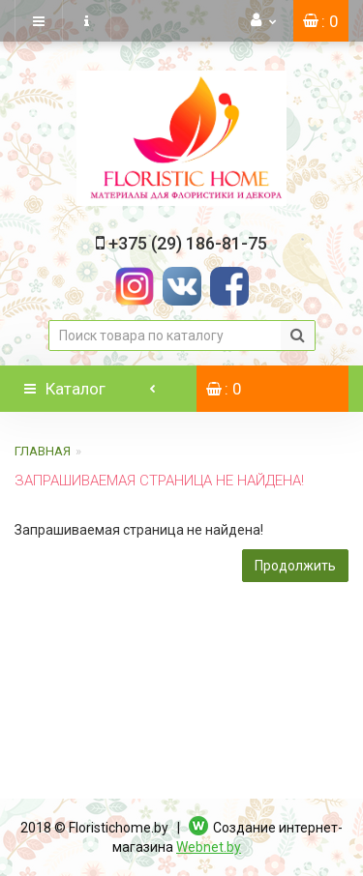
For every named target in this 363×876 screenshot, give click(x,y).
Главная (43, 451)
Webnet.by (208, 847)
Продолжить (295, 565)
